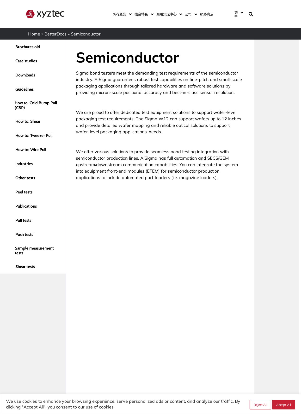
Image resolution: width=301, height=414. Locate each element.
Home (34, 34)
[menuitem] (238, 14)
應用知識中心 (168, 14)
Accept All (283, 404)
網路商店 (207, 14)
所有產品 (121, 14)
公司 (190, 14)
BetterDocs (55, 34)
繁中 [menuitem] (236, 14)
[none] (238, 14)
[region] (150, 404)
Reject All (259, 404)
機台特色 (143, 14)
